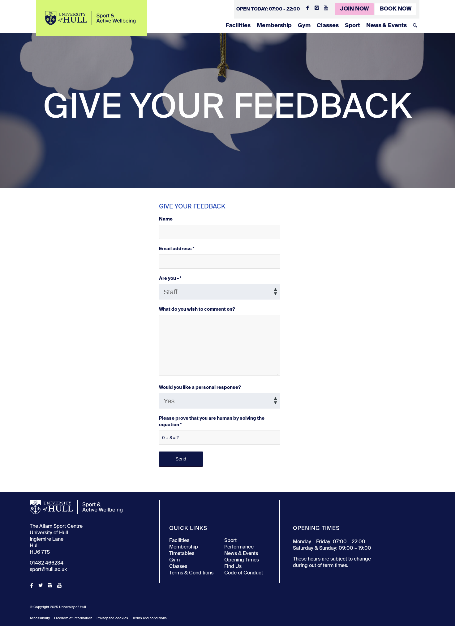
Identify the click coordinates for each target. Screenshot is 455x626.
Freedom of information (73, 618)
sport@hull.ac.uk (48, 569)
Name (166, 219)
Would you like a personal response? (200, 387)
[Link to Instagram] (316, 7)
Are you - (170, 278)
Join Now (354, 9)
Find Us (233, 566)
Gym (304, 25)
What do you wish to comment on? (197, 309)
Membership (274, 25)
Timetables (181, 553)
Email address (176, 249)
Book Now (395, 9)
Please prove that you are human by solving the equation (211, 421)
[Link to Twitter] (40, 585)
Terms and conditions (149, 618)
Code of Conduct (243, 573)
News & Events (386, 25)
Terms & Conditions (191, 573)
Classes (328, 25)
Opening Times (241, 560)
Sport (352, 25)
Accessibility (40, 618)
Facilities (238, 25)
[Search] (414, 25)
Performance (239, 547)
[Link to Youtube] (326, 7)
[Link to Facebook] (307, 7)
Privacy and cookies (112, 618)
